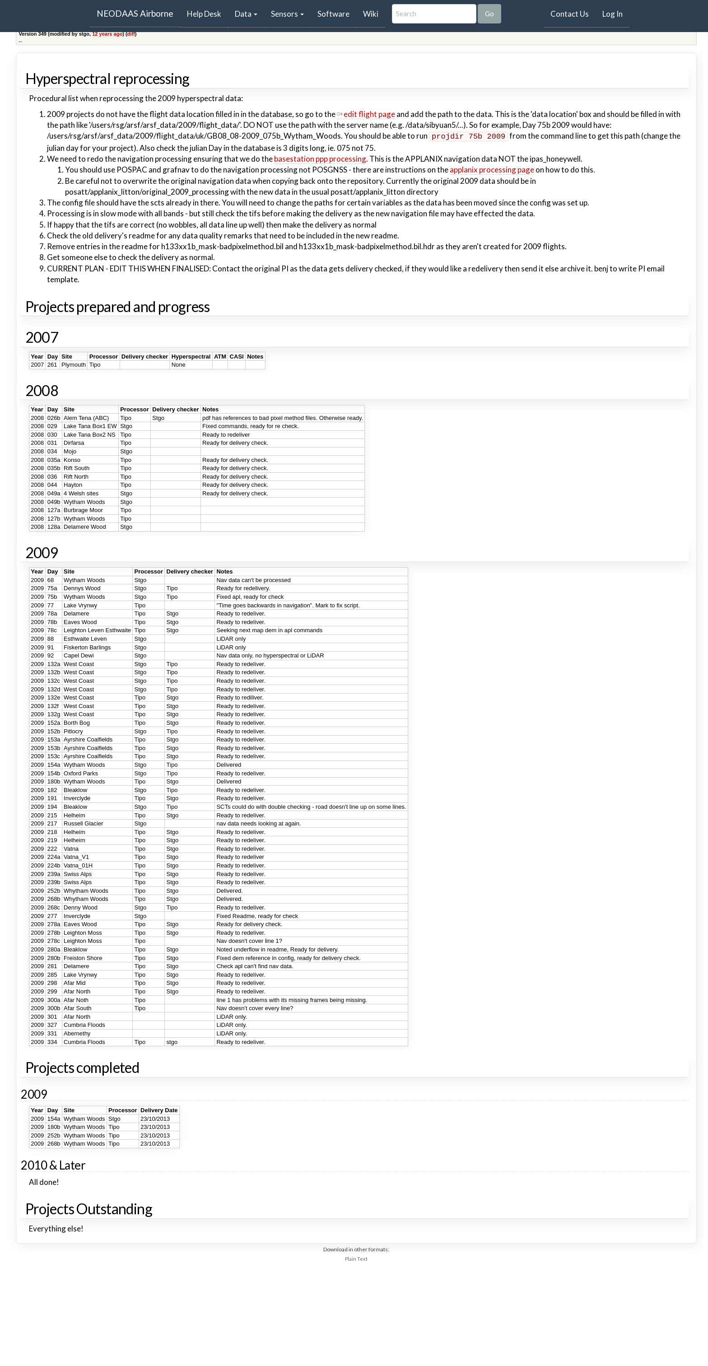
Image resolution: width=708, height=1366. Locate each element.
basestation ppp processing (320, 158)
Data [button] (246, 14)
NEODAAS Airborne (135, 13)
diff (131, 34)
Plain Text (356, 1258)
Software (333, 14)
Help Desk (207, 14)
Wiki (370, 14)
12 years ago (107, 34)
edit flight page (366, 114)
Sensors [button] (287, 14)
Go (489, 13)
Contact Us (569, 14)
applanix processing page (492, 168)
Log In (612, 14)
